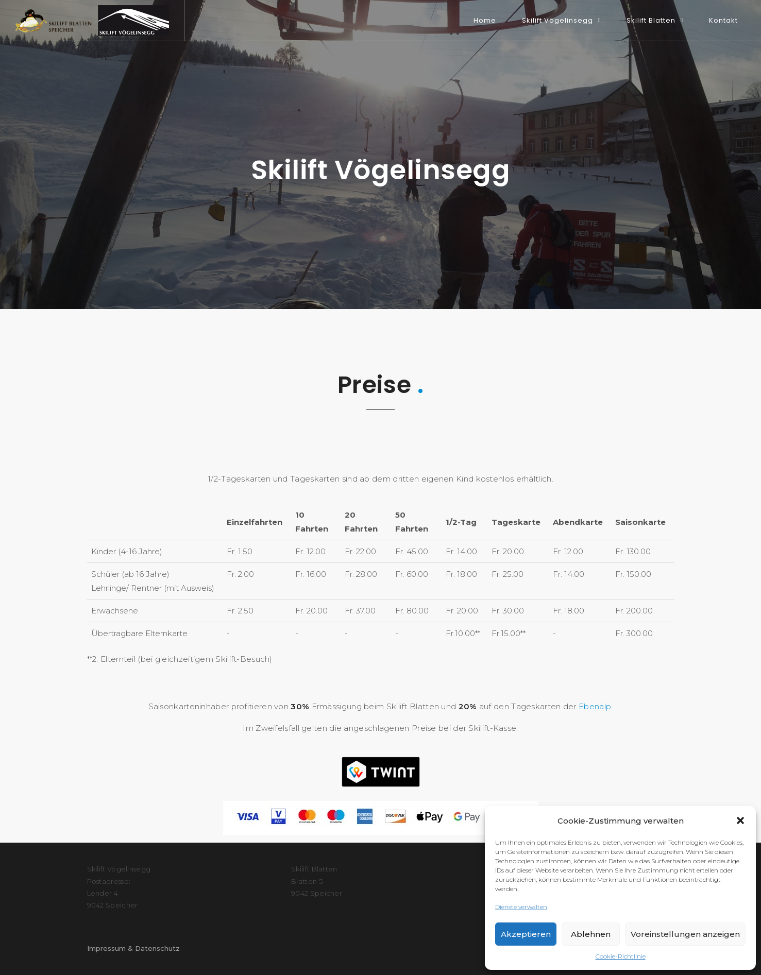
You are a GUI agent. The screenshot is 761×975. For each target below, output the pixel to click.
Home (484, 20)
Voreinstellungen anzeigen (685, 934)
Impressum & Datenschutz (133, 948)
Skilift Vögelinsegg (557, 20)
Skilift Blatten (651, 20)
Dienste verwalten (521, 907)
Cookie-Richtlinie (621, 956)
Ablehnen (591, 934)
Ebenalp (595, 706)
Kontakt (723, 20)
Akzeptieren (526, 934)
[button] (740, 820)
